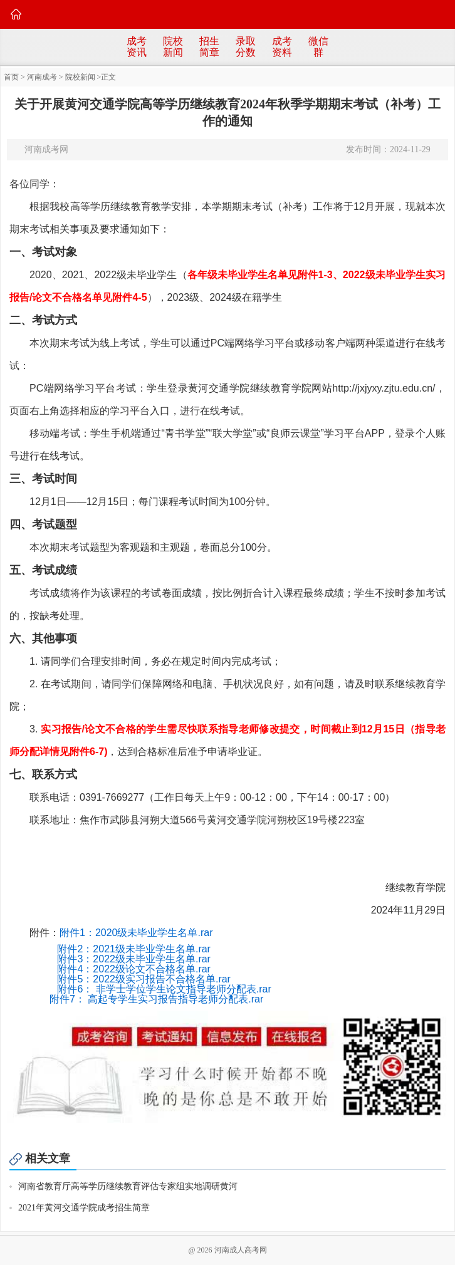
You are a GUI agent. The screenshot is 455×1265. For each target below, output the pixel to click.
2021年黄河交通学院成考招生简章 (84, 1207)
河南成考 (42, 77)
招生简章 (209, 47)
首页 (11, 77)
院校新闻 (173, 47)
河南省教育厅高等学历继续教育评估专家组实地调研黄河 (128, 1186)
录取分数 (246, 47)
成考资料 (282, 47)
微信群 (318, 47)
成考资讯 (137, 47)
